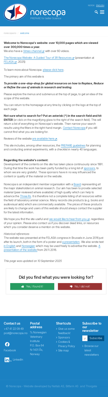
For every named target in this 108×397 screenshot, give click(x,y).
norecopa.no (10, 33)
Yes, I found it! (34, 286)
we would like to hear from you (68, 219)
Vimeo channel (32, 51)
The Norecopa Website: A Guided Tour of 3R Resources (37, 57)
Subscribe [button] (96, 338)
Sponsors (64, 337)
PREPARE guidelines (73, 145)
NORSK (91, 5)
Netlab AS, (58, 386)
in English (9, 246)
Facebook (10, 350)
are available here (43, 138)
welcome (24, 33)
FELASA (9, 61)
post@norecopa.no (15, 333)
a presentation (71, 242)
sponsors (89, 168)
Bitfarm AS (72, 386)
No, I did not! (82, 286)
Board (77, 184)
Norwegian (28, 246)
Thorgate (91, 386)
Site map (63, 350)
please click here (53, 69)
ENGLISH (100, 5)
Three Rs (25, 196)
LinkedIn (18, 359)
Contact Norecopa (74, 127)
